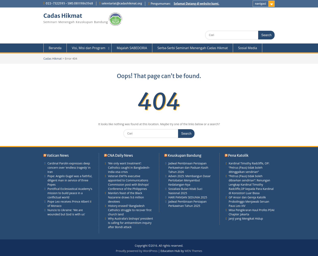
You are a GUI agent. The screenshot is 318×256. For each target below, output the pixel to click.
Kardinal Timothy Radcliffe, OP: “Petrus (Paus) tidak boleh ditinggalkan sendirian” (249, 167)
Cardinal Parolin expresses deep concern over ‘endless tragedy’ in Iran (68, 167)
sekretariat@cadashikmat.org (122, 3)
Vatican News (58, 155)
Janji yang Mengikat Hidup (246, 218)
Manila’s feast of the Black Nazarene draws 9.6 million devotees (126, 197)
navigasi (260, 3)
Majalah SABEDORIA (132, 48)
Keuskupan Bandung (184, 155)
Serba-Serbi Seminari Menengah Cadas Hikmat (192, 48)
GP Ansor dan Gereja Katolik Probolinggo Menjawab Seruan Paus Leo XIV (249, 201)
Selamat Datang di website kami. (196, 3)
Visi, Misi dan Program (88, 48)
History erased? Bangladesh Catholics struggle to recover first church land (129, 210)
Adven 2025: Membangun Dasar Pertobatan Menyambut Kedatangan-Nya (189, 180)
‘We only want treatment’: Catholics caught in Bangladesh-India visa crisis (129, 167)
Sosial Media (247, 48)
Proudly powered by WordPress (137, 251)
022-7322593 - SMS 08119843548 (69, 3)
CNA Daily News (120, 155)
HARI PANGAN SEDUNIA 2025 (187, 197)
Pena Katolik (238, 155)
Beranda (55, 48)
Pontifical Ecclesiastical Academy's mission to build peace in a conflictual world (69, 193)
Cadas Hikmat (62, 15)
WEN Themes (193, 251)
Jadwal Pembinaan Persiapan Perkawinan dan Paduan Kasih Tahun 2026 (188, 167)
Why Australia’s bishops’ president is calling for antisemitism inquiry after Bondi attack (130, 223)
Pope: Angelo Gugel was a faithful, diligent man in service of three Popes (69, 180)
